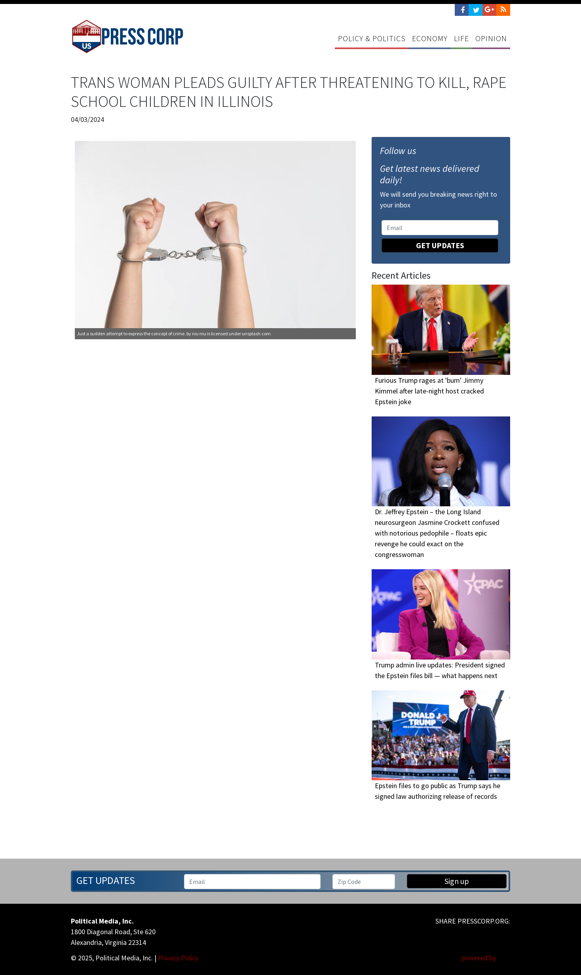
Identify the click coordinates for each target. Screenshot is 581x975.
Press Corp (127, 36)
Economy (430, 38)
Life (461, 38)
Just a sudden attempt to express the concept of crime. (131, 333)
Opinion (491, 38)
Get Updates (440, 245)
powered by (485, 957)
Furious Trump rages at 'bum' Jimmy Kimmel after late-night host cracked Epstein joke (429, 391)
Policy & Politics (372, 38)
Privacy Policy (178, 957)
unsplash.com (256, 333)
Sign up (456, 881)
